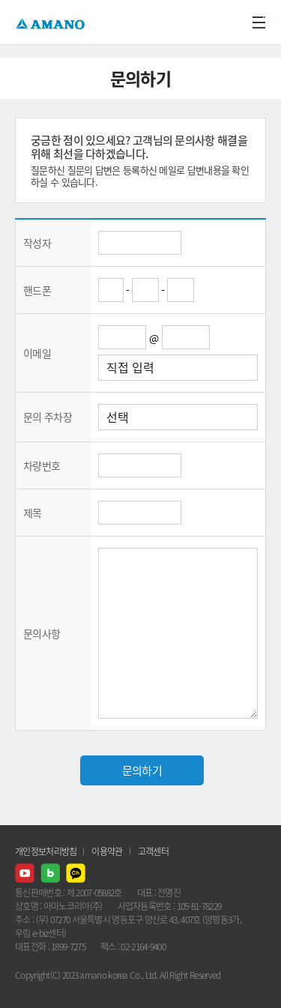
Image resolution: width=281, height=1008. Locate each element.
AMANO (52, 22)
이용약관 (106, 851)
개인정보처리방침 (45, 851)
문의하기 (142, 770)
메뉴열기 (258, 22)
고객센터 (153, 851)
